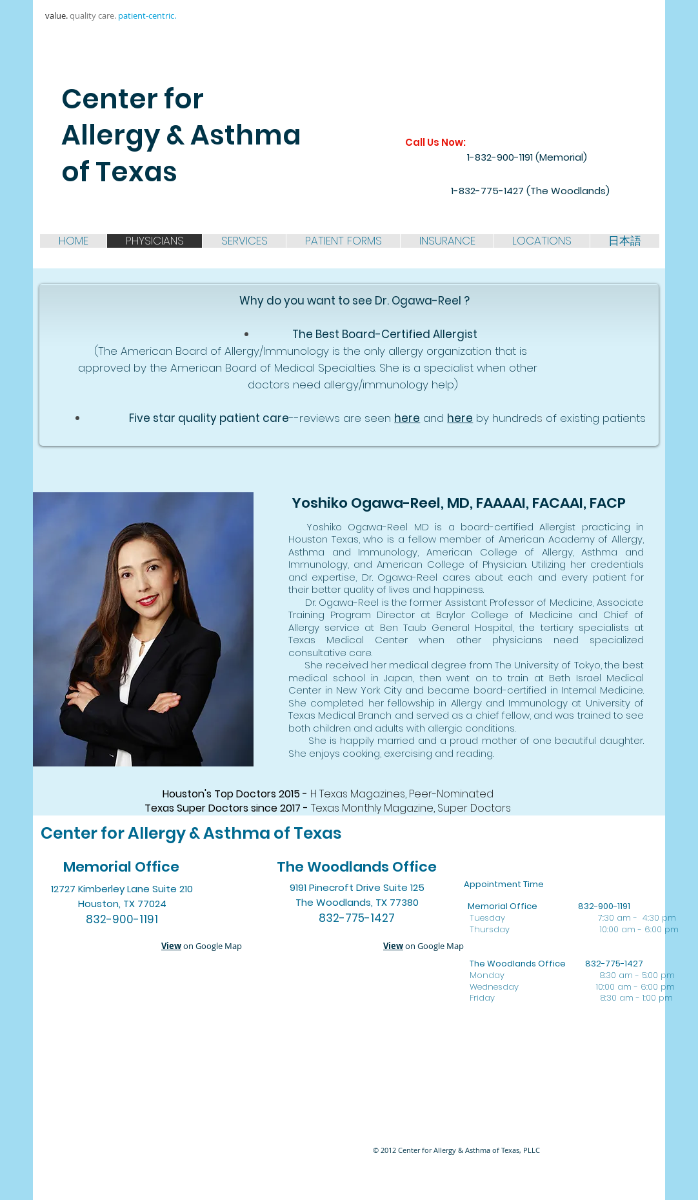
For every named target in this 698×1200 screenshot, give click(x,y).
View (171, 946)
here (407, 418)
